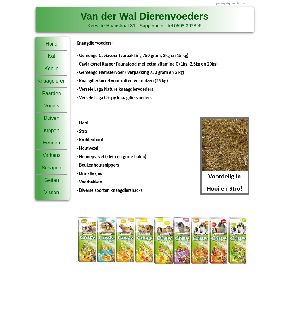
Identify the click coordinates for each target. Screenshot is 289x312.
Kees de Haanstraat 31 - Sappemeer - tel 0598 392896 (144, 25)
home (241, 3)
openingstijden (225, 3)
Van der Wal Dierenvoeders (144, 16)
